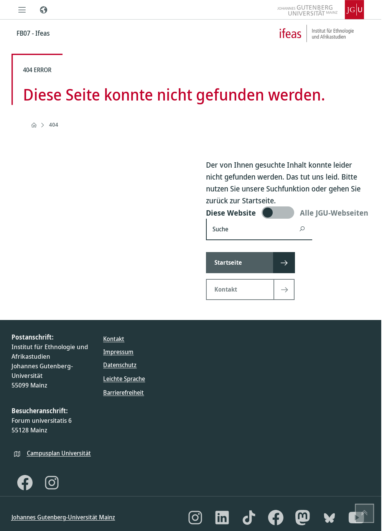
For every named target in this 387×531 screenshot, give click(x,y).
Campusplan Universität (59, 453)
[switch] (288, 212)
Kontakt (113, 339)
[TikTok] (249, 517)
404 (53, 124)
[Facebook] (25, 482)
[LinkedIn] (222, 517)
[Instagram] (51, 482)
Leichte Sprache (124, 378)
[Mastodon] (302, 517)
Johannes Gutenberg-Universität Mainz (63, 517)
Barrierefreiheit (123, 392)
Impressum (118, 352)
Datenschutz (120, 365)
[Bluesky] (329, 517)
